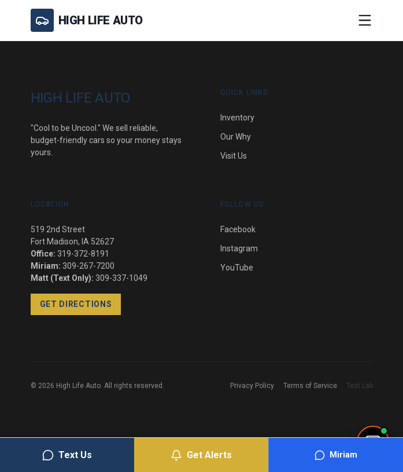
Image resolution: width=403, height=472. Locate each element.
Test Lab (359, 386)
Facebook (238, 229)
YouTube (236, 267)
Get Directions (76, 304)
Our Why (235, 136)
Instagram (239, 248)
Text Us (67, 455)
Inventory (237, 117)
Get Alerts (201, 455)
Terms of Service (310, 386)
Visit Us (233, 155)
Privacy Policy (252, 386)
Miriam (336, 455)
